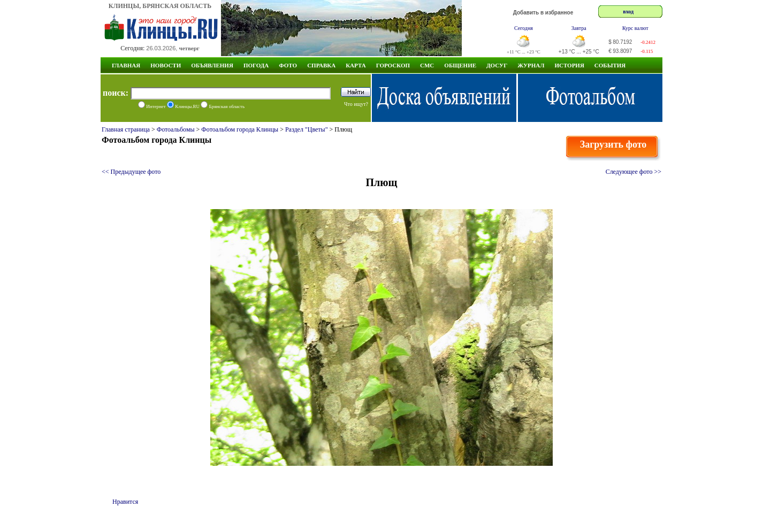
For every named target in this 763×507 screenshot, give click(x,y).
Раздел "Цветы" (306, 129)
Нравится (125, 501)
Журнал (530, 65)
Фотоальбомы (176, 129)
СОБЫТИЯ (609, 65)
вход (628, 11)
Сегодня (523, 28)
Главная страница (126, 129)
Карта (356, 65)
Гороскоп (393, 65)
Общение (460, 65)
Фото (288, 65)
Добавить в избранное (543, 13)
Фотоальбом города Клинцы (239, 129)
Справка (321, 65)
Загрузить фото (613, 144)
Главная (126, 65)
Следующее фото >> (633, 171)
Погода (256, 65)
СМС (427, 65)
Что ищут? (356, 104)
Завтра (578, 28)
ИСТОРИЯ (569, 65)
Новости (165, 65)
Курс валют (635, 28)
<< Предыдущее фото (131, 171)
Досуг (496, 65)
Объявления (212, 65)
